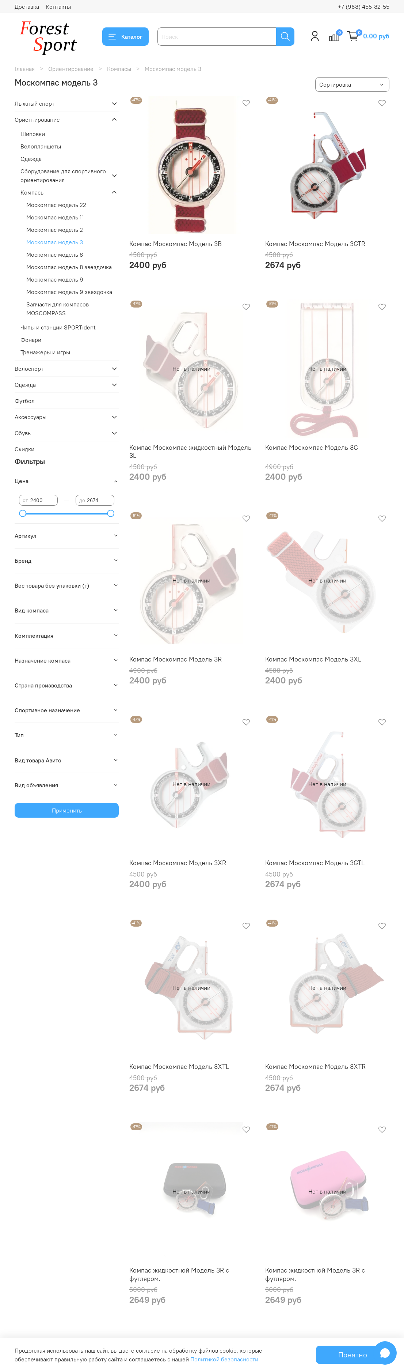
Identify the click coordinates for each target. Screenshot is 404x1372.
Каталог (125, 36)
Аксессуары (30, 417)
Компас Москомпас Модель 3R (175, 659)
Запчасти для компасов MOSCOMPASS (57, 309)
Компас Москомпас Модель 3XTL (179, 1066)
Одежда (31, 158)
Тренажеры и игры (45, 352)
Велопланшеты (40, 146)
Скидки (24, 449)
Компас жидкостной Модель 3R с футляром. (179, 1274)
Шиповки (32, 133)
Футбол (25, 400)
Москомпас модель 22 (56, 204)
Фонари (30, 339)
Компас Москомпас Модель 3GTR (315, 244)
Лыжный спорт (34, 103)
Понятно (352, 1354)
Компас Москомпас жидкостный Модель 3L (190, 451)
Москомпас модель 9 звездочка (69, 291)
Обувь (23, 433)
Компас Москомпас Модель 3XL (313, 659)
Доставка (27, 6)
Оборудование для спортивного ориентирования (63, 175)
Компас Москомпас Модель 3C (311, 447)
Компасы (119, 68)
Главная (25, 68)
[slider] (22, 513)
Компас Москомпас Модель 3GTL (315, 863)
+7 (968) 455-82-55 (363, 6)
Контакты (58, 6)
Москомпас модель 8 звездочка (69, 267)
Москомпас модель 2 (54, 229)
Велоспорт (29, 368)
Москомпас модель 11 (55, 217)
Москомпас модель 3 (54, 242)
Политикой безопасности (224, 1359)
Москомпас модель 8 (54, 254)
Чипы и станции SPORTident (58, 327)
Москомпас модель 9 (54, 279)
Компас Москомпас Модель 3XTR (315, 1066)
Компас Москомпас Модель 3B (175, 244)
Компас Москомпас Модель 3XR (177, 863)
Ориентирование (71, 68)
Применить (67, 810)
